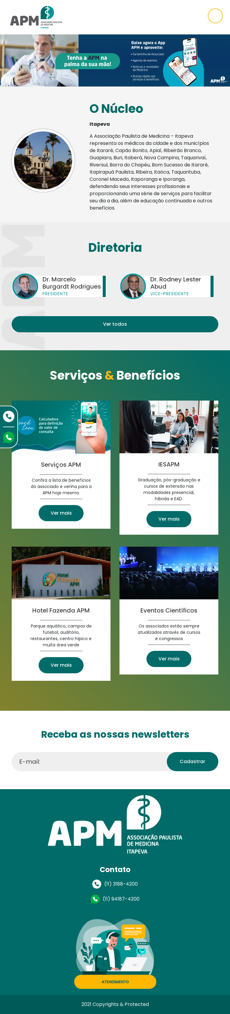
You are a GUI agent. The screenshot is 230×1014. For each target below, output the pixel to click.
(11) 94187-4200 (121, 898)
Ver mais (61, 513)
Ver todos (115, 324)
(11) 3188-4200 (121, 883)
